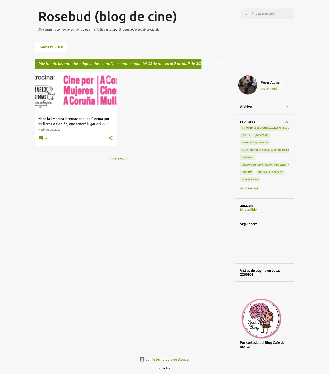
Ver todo (218, 64)
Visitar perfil (269, 88)
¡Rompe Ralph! (250, 179)
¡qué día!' (247, 172)
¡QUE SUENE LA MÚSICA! (270, 172)
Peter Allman (271, 82)
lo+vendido (248, 210)
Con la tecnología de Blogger (164, 359)
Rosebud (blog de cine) (107, 16)
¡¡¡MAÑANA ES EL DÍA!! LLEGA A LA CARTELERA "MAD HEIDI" (273, 128)
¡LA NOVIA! (247, 157)
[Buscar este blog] (272, 13)
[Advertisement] (218, 135)
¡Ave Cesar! (261, 135)
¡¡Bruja (246, 135)
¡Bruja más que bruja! (255, 142)
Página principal (52, 47)
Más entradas (118, 158)
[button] (110, 138)
